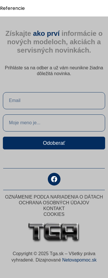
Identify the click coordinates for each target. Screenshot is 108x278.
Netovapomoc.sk (79, 259)
